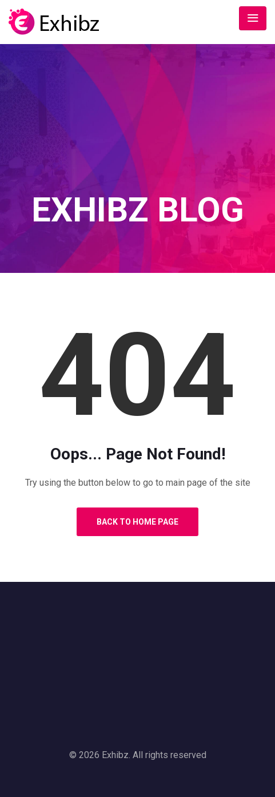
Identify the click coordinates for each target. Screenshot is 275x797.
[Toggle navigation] (252, 18)
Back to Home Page (137, 521)
